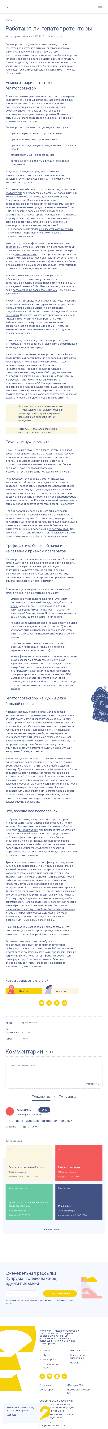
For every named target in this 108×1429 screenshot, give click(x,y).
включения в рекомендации (60, 343)
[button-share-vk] (41, 1003)
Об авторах (46, 1384)
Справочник (64, 1183)
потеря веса (44, 794)
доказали (47, 196)
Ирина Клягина (22, 36)
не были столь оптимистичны (56, 229)
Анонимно (24, 1104)
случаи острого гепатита (62, 257)
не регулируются (58, 529)
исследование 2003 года (40, 372)
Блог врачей (50, 1354)
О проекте (45, 1380)
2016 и (9, 865)
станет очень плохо (26, 254)
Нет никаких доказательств (22, 758)
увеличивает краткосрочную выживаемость (46, 930)
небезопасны (13, 322)
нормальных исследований (24, 343)
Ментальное (77, 1345)
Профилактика (15, 1172)
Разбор (47, 1345)
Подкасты (76, 1357)
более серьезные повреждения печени (35, 289)
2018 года (19, 865)
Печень (25, 1038)
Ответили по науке (17, 1183)
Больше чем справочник (77, 1352)
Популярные (41, 1091)
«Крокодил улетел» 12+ (78, 1386)
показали (35, 218)
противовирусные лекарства (38, 772)
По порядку (67, 1091)
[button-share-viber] (64, 1003)
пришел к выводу (28, 829)
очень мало (12, 315)
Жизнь (46, 1350)
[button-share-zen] (57, 1371)
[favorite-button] (61, 36)
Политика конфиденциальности (52, 1419)
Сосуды (62, 1172)
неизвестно (12, 329)
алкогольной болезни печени (27, 613)
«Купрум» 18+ (75, 1380)
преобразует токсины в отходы (33, 453)
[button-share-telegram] (49, 1003)
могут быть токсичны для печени (48, 536)
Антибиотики (65, 1210)
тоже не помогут (43, 580)
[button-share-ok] (57, 1003)
